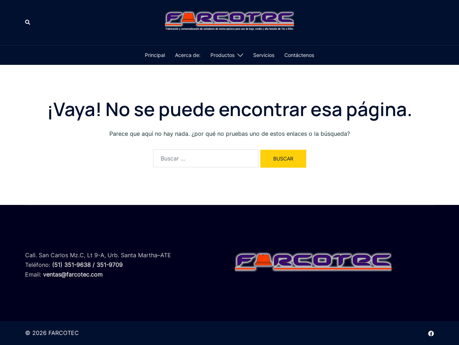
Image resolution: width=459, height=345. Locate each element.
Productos (222, 55)
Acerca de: (187, 55)
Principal (155, 55)
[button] (28, 22)
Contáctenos (299, 55)
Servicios (263, 55)
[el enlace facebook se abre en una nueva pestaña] (431, 332)
